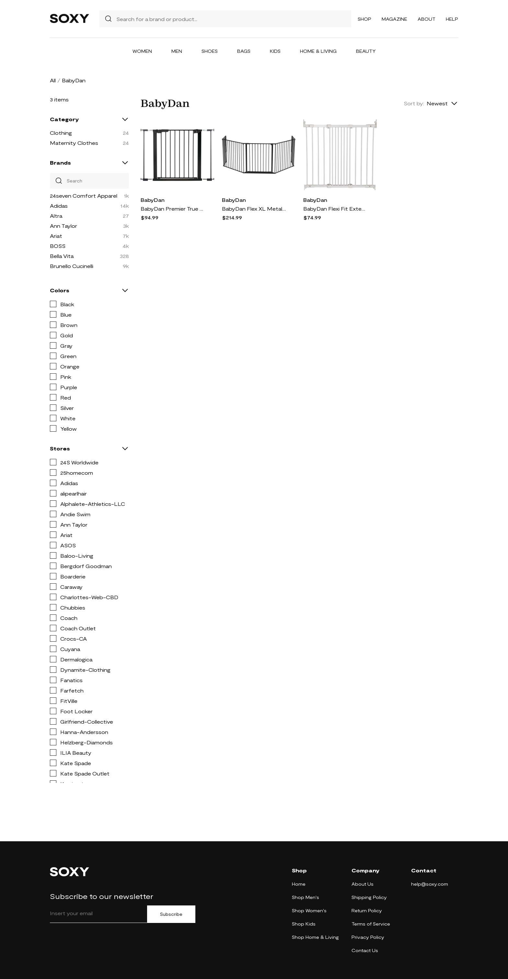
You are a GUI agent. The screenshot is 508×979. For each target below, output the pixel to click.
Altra (56, 216)
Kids (275, 51)
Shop (364, 19)
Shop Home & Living (315, 937)
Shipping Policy (369, 897)
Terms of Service (371, 924)
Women (142, 51)
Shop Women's (309, 910)
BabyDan (153, 200)
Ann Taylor (63, 226)
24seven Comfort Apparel (83, 195)
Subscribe (171, 914)
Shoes (210, 51)
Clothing (61, 133)
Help (452, 19)
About (426, 19)
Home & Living (318, 51)
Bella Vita (62, 256)
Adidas (59, 206)
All (53, 80)
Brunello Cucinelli (71, 266)
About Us (363, 884)
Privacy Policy (368, 937)
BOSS (57, 246)
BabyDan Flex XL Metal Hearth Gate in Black (254, 208)
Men (176, 51)
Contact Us (365, 950)
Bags (243, 51)
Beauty (366, 51)
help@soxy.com (429, 884)
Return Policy (367, 910)
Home (299, 884)
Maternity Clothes (74, 143)
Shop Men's (305, 897)
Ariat (56, 236)
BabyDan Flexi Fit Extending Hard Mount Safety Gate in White (335, 208)
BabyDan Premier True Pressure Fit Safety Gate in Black (173, 208)
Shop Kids (304, 924)
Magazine (394, 19)
